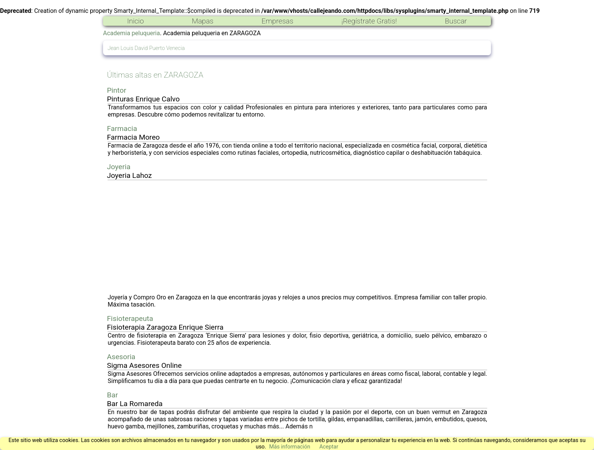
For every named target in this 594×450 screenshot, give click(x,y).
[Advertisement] (297, 237)
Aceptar (328, 447)
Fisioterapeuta (130, 318)
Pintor (116, 90)
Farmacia (122, 128)
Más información (289, 447)
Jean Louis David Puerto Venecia (146, 48)
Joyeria (118, 166)
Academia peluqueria (131, 33)
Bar (112, 395)
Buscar (456, 21)
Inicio (135, 21)
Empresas (277, 21)
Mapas (202, 21)
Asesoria (121, 356)
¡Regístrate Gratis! (369, 21)
